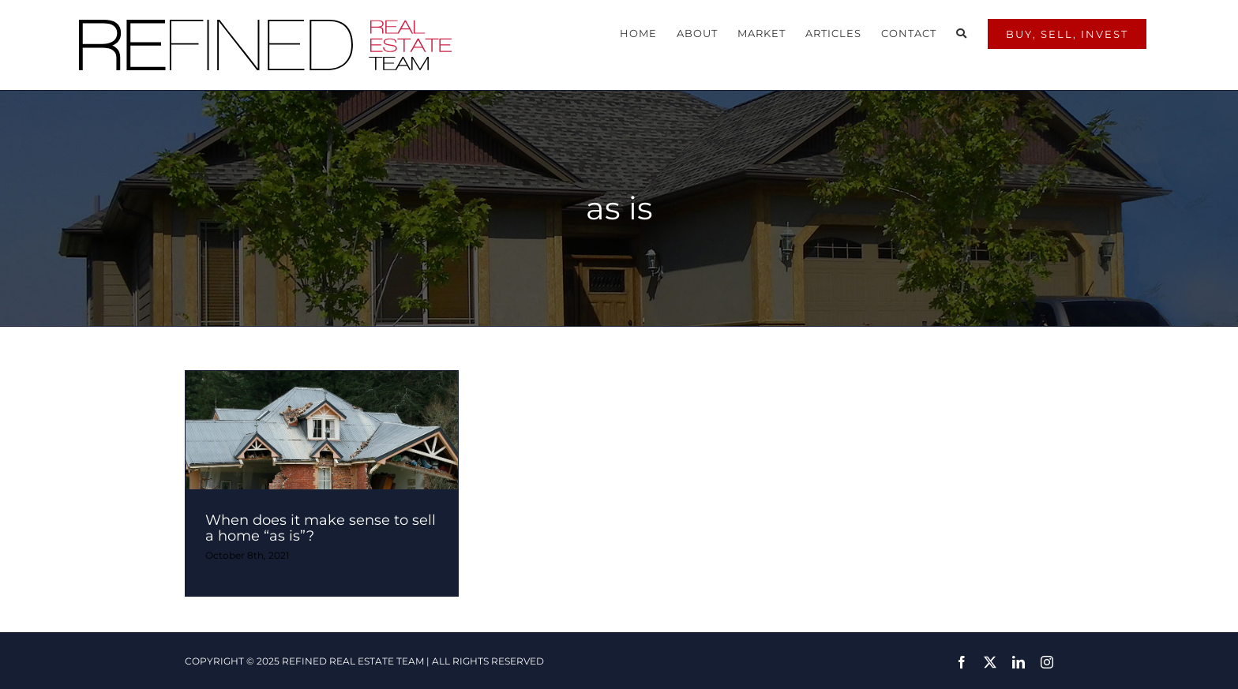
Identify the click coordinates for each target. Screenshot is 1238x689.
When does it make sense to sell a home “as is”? (320, 516)
